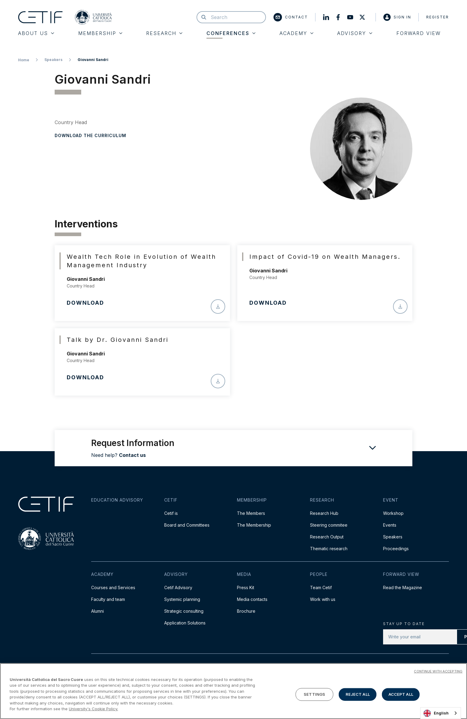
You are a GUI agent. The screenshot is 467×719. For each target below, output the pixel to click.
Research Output (327, 536)
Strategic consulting (183, 611)
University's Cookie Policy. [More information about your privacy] (93, 709)
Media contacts (252, 599)
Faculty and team (108, 599)
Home (23, 60)
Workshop (393, 513)
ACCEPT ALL (401, 694)
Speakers (53, 59)
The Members (251, 513)
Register (437, 17)
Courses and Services (113, 587)
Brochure (246, 611)
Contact (290, 17)
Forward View (418, 33)
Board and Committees (187, 525)
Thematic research (328, 548)
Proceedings (396, 548)
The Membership (254, 525)
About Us (36, 33)
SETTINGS (314, 694)
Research (164, 33)
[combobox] (440, 713)
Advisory (354, 33)
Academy (296, 33)
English (436, 713)
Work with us (322, 599)
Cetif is (171, 513)
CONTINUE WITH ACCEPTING (438, 672)
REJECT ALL (358, 694)
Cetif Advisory (178, 587)
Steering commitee (328, 525)
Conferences (230, 33)
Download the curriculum (90, 135)
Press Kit (245, 587)
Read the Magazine (402, 587)
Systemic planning (182, 599)
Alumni (97, 611)
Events (389, 525)
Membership (100, 33)
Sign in (397, 17)
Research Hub (324, 513)
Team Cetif (321, 587)
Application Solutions (185, 622)
